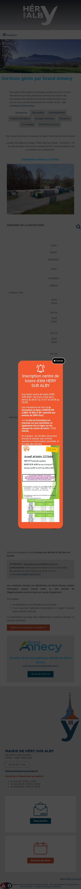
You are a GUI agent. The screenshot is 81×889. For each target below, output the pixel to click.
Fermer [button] (58, 360)
